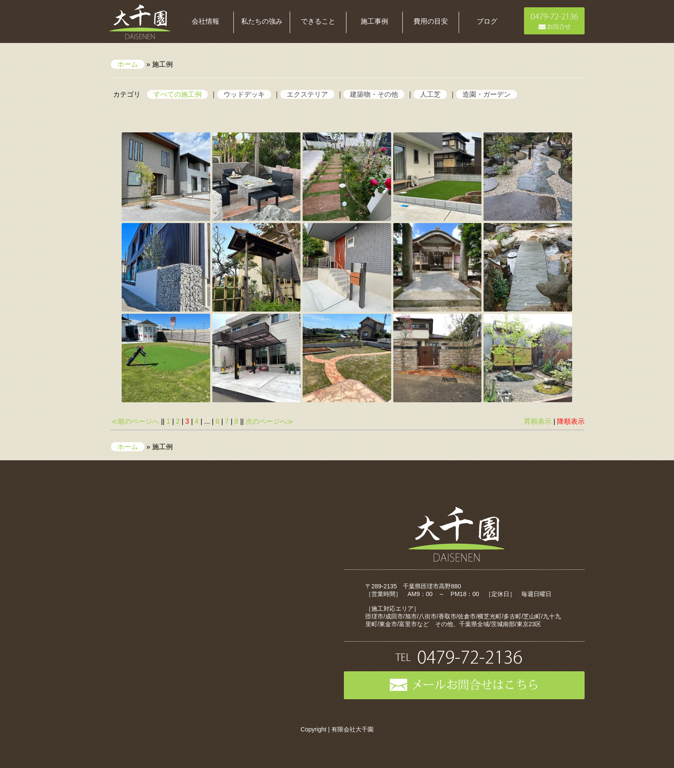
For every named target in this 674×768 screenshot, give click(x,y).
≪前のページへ (135, 421)
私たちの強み (261, 21)
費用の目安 (431, 21)
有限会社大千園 (352, 729)
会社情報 (205, 21)
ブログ (487, 21)
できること (318, 21)
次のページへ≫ (269, 421)
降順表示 (571, 421)
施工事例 (374, 21)
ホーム (127, 64)
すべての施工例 (177, 94)
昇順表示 (537, 421)
